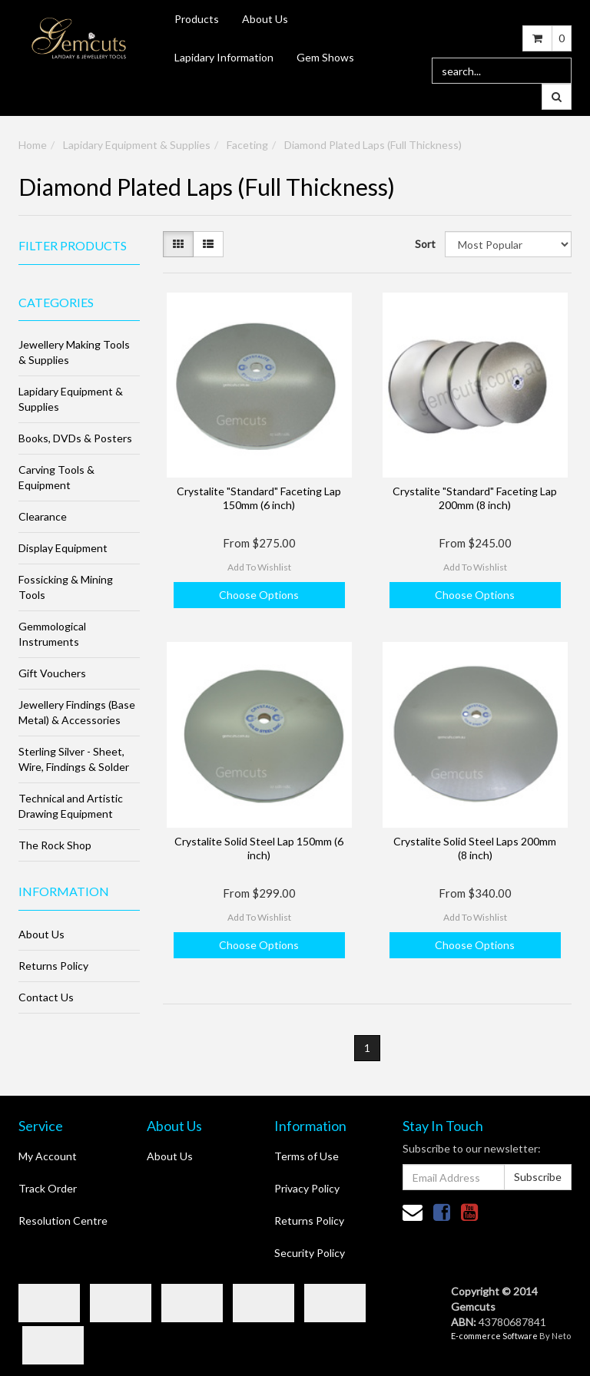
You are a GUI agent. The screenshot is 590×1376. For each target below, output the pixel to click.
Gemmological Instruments (52, 634)
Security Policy (309, 1252)
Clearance (42, 516)
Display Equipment (63, 547)
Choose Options (259, 594)
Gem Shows (325, 57)
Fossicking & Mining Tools (65, 587)
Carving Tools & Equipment (56, 477)
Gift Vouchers (52, 673)
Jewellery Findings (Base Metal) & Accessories (76, 712)
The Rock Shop (54, 845)
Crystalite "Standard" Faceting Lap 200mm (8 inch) (475, 498)
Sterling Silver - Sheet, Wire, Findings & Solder (73, 759)
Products (196, 18)
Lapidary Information (223, 57)
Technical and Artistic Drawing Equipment (70, 806)
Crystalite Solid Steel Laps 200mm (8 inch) (474, 848)
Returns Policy (53, 965)
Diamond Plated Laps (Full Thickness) (373, 144)
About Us (265, 18)
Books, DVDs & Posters (75, 438)
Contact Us (46, 997)
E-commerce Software (494, 1336)
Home (32, 144)
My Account (47, 1156)
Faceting (247, 144)
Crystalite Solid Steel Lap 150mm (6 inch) (258, 848)
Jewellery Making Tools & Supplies (74, 352)
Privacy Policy (307, 1188)
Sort (424, 243)
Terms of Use (306, 1156)
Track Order (47, 1188)
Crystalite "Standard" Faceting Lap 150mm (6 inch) (259, 498)
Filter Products (72, 246)
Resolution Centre (63, 1220)
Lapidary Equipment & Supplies (136, 144)
